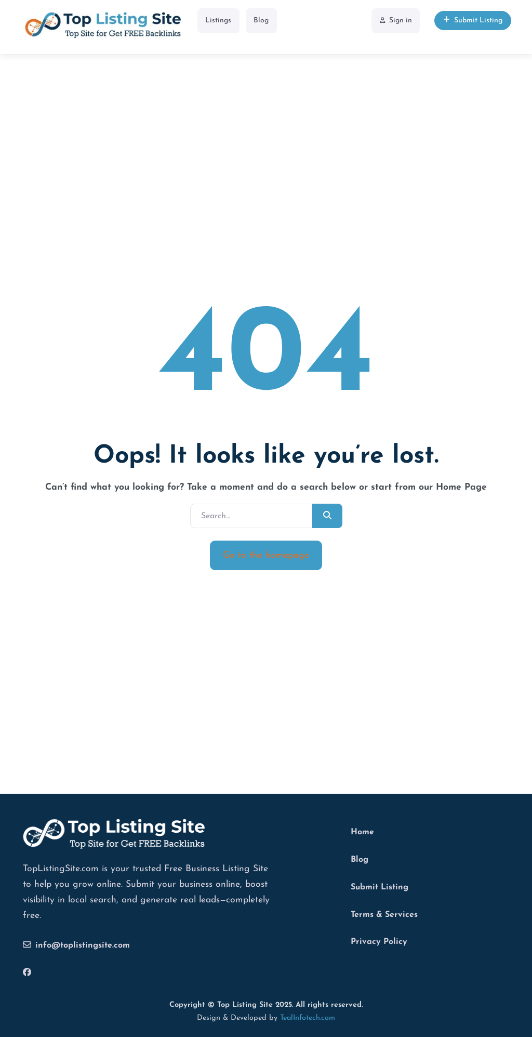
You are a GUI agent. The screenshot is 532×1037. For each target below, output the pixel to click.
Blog (261, 20)
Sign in (396, 20)
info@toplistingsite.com (76, 945)
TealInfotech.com (307, 1018)
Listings (218, 20)
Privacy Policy (379, 942)
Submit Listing (472, 20)
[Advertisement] (265, 129)
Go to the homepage (266, 555)
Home (362, 832)
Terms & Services (384, 915)
